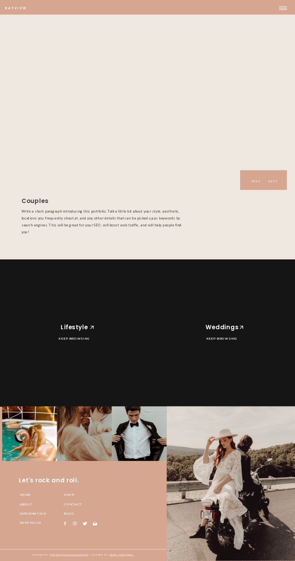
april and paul (121, 554)
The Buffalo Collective (69, 554)
